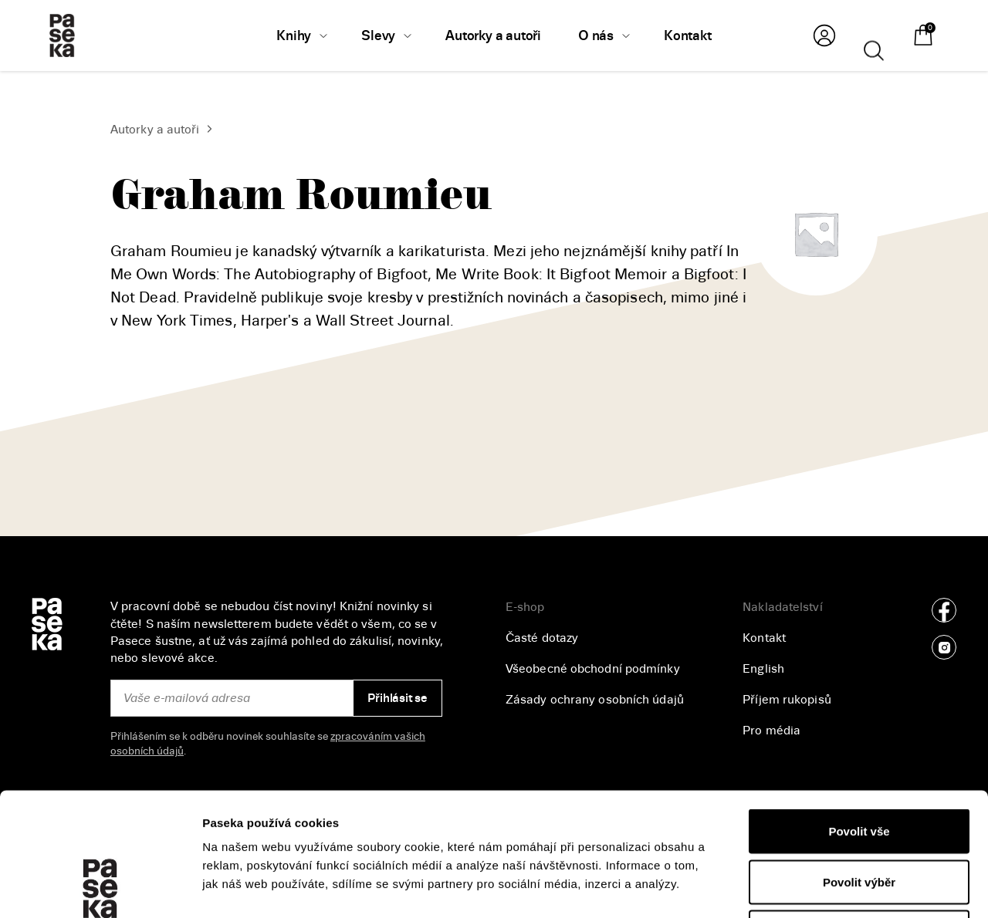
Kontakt (764, 638)
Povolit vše (858, 715)
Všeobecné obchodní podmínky (593, 669)
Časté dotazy (542, 638)
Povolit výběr (859, 766)
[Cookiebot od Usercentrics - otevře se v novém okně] (99, 887)
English (763, 669)
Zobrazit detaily (819, 887)
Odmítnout (859, 816)
